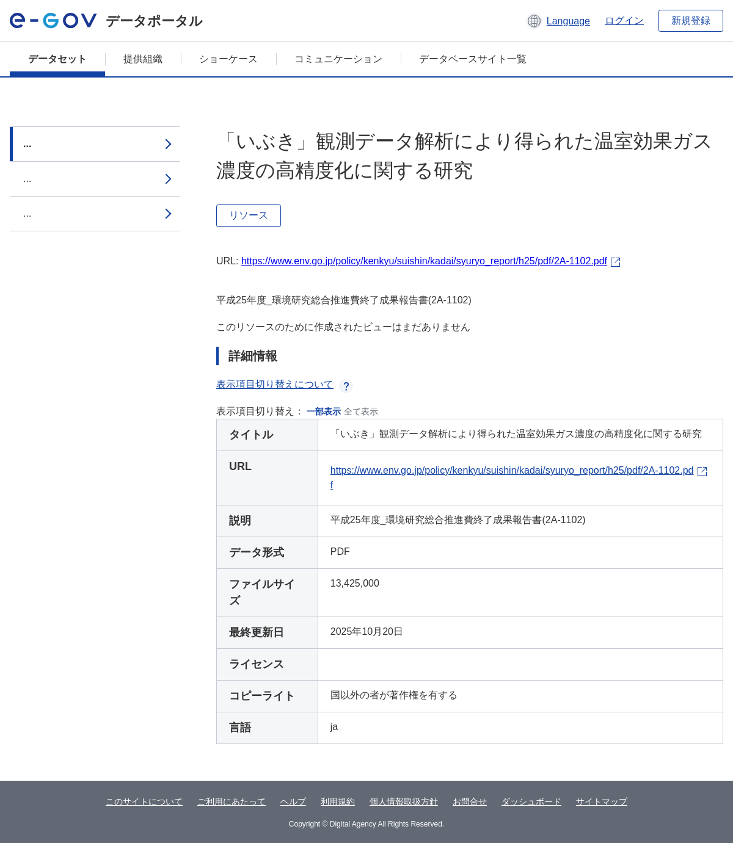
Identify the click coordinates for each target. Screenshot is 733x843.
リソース (248, 215)
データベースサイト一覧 (473, 59)
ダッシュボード (531, 801)
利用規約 (338, 801)
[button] (558, 21)
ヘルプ (293, 801)
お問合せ (470, 801)
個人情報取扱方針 (404, 801)
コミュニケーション (338, 59)
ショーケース (228, 59)
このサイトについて (144, 801)
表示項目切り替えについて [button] (284, 384)
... (27, 144)
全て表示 (361, 411)
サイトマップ (601, 801)
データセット (57, 59)
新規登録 (690, 20)
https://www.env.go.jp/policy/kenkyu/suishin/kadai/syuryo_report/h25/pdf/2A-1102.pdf (424, 261)
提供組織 (142, 59)
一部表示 (324, 411)
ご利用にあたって (231, 801)
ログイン (624, 20)
